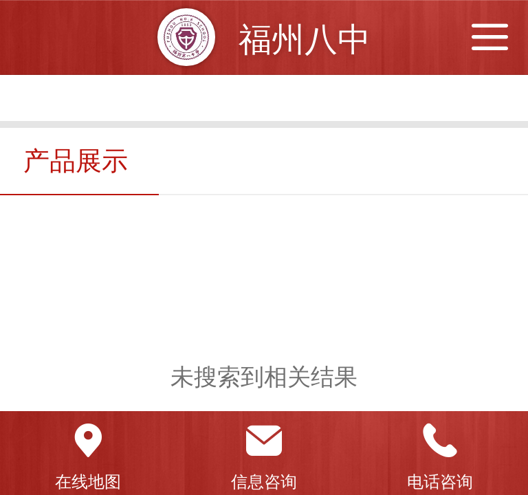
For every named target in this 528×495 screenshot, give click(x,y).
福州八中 (305, 39)
